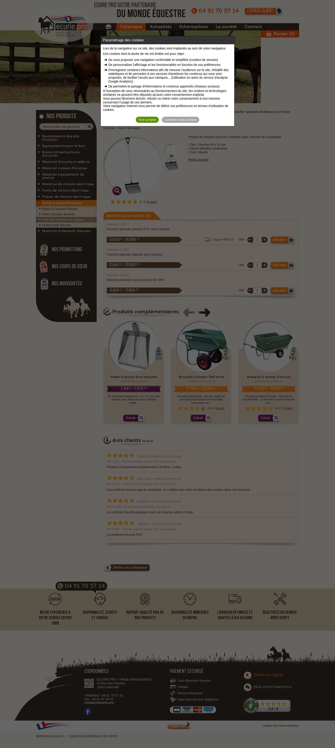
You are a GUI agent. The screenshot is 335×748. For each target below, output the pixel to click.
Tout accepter (147, 119)
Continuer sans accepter (180, 119)
